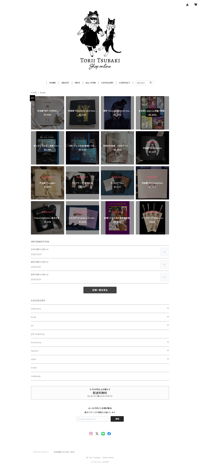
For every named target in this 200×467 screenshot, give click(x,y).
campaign (36, 376)
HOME (52, 83)
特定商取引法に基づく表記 (64, 452)
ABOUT (65, 83)
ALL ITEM (91, 83)
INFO (77, 83)
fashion (34, 351)
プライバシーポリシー (41, 452)
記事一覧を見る (100, 290)
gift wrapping (37, 334)
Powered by (100, 462)
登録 (117, 419)
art (32, 325)
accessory (36, 342)
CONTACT (124, 83)
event (34, 367)
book (33, 317)
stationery (36, 308)
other (33, 359)
